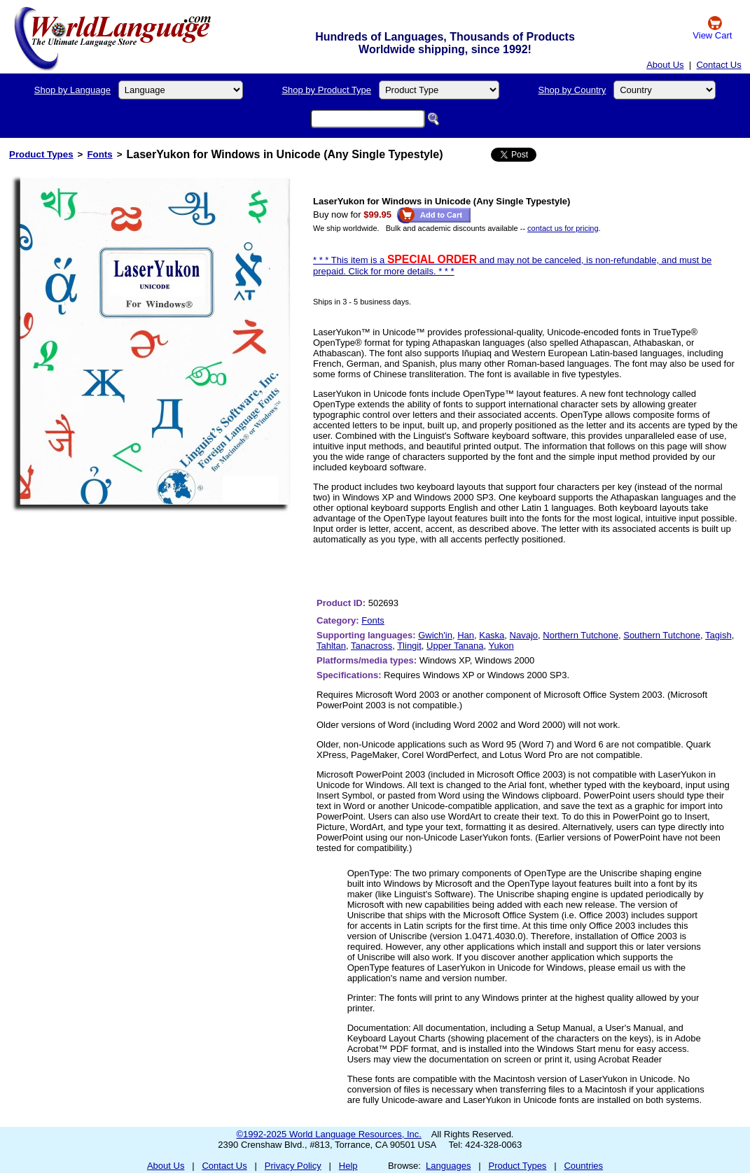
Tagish (718, 635)
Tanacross (371, 645)
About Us (664, 64)
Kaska (491, 635)
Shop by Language (72, 90)
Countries (583, 1165)
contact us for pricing (563, 228)
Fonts (99, 154)
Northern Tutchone (580, 635)
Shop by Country (572, 90)
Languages (448, 1165)
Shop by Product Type (326, 90)
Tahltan (331, 645)
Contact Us (718, 64)
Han (465, 635)
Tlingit (409, 645)
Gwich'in (435, 635)
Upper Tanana (454, 645)
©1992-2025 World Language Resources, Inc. (329, 1134)
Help (348, 1165)
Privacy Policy (293, 1165)
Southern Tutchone (661, 635)
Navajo (524, 635)
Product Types (41, 154)
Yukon (501, 645)
